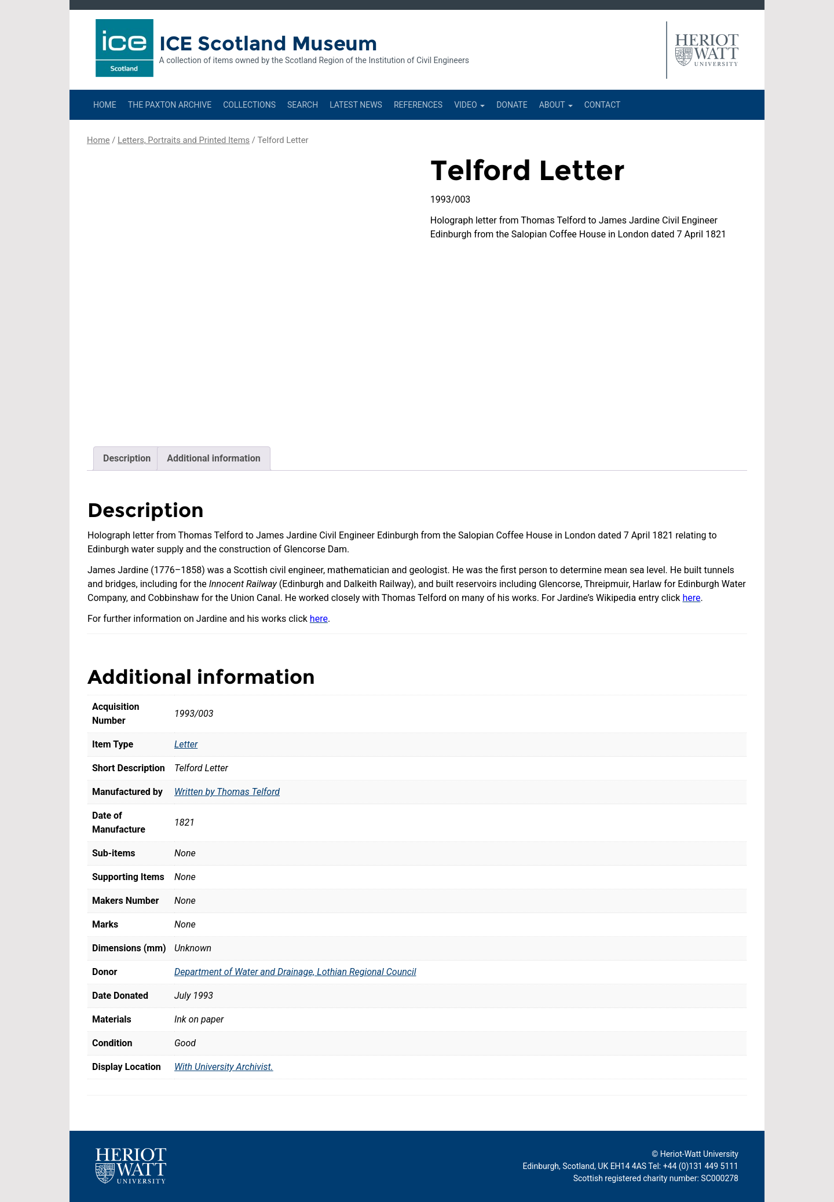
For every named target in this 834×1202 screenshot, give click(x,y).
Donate (512, 104)
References (418, 104)
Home (104, 104)
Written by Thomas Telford (227, 791)
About (556, 104)
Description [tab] (127, 458)
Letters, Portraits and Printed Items (184, 140)
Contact (602, 104)
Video (469, 104)
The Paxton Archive (169, 104)
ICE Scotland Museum (268, 43)
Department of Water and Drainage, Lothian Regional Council (295, 971)
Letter (185, 744)
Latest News (356, 104)
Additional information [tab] (213, 458)
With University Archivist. (223, 1066)
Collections (249, 104)
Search (302, 104)
